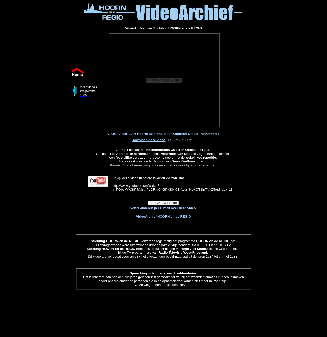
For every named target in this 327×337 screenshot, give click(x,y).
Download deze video (148, 140)
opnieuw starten (210, 134)
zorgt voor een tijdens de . (162, 163)
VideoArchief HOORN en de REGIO (163, 216)
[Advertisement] (32, 78)
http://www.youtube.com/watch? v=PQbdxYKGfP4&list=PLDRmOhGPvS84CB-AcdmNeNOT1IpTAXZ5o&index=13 (172, 187)
